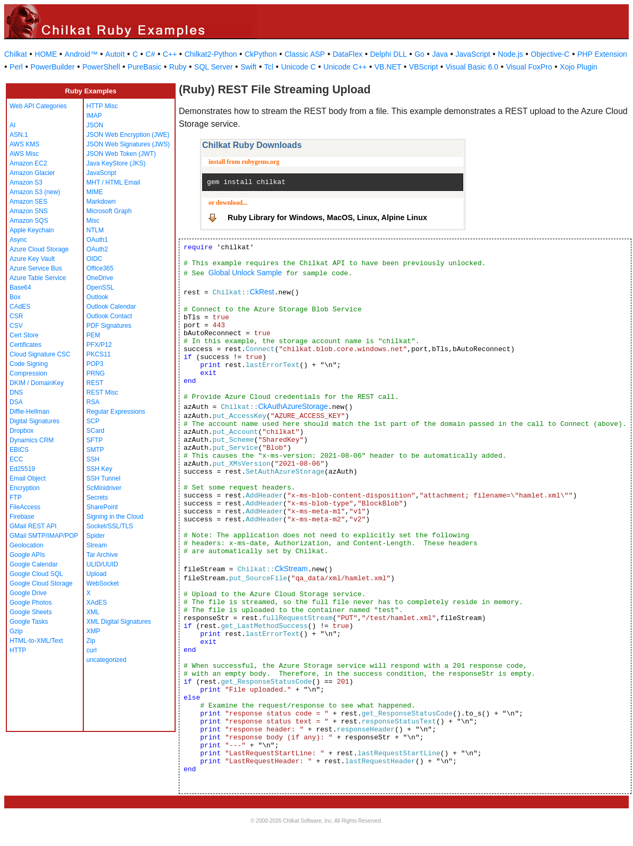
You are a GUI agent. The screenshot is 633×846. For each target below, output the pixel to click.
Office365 (100, 268)
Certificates (25, 344)
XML (93, 612)
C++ (170, 54)
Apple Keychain (32, 230)
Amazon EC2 (28, 163)
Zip (91, 640)
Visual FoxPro (529, 67)
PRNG (95, 373)
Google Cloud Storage (41, 583)
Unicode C (298, 67)
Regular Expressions (115, 411)
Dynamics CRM (32, 440)
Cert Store (24, 335)
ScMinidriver (104, 488)
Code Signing (29, 364)
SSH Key (99, 469)
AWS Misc (24, 154)
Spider (95, 535)
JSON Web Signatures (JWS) (128, 144)
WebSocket (102, 583)
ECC (16, 459)
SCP (93, 421)
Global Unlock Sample (245, 272)
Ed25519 (22, 469)
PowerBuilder (52, 67)
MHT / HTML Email (113, 182)
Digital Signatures (34, 421)
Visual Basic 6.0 (472, 67)
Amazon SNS (29, 211)
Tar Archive (102, 555)
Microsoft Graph (109, 211)
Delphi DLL (388, 54)
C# (150, 54)
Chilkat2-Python (211, 54)
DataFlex (347, 54)
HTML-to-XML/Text (36, 640)
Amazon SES (28, 201)
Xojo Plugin (578, 67)
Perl (16, 67)
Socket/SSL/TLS (109, 526)
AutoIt (115, 54)
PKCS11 (98, 354)
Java (440, 54)
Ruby (178, 67)
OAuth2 (97, 249)
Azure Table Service (38, 278)
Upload (96, 574)
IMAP (94, 115)
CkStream (291, 568)
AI (12, 125)
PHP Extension (602, 54)
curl (91, 650)
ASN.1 (19, 134)
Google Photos (30, 602)
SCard (95, 430)
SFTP (94, 440)
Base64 (20, 287)
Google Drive (28, 593)
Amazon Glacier (32, 173)
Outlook (97, 297)
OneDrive (100, 278)
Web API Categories (38, 106)
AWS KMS (24, 144)
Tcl (268, 67)
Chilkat (15, 54)
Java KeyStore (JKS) (115, 163)
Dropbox (21, 430)
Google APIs (27, 555)
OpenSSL (100, 287)
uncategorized (106, 660)
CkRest (262, 291)
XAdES (96, 602)
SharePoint (102, 507)
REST (94, 383)
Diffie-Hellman (29, 411)
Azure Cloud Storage (39, 249)
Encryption (25, 488)
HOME (45, 54)
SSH (93, 459)
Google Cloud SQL (36, 574)
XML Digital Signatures (118, 621)
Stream (96, 545)
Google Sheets (30, 612)
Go (419, 54)
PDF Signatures (109, 325)
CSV (16, 325)
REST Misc (102, 392)
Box (15, 297)
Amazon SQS (29, 220)
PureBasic (145, 67)
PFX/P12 (99, 344)
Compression (28, 373)
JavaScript (473, 54)
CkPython (261, 54)
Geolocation (27, 545)
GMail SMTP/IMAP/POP (44, 535)
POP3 (94, 364)
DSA (16, 402)
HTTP (18, 650)
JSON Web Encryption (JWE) (127, 134)
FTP (16, 497)
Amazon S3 (26, 182)
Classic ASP (304, 54)
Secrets (97, 497)
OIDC (94, 259)
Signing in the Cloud (114, 516)
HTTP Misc (102, 106)
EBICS (19, 449)
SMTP (95, 449)
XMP (93, 631)
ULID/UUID (102, 564)
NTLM (95, 230)
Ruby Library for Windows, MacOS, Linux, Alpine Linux (327, 217)
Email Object (28, 478)
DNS (16, 392)
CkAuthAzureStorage (293, 406)
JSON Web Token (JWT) (121, 154)
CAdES (20, 306)
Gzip (16, 631)
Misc (93, 220)
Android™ (81, 54)
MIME (94, 192)
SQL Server (213, 67)
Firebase (22, 516)
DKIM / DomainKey (37, 383)
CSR (16, 316)
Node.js (510, 54)
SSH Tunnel (103, 478)
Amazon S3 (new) (35, 192)
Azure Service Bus (36, 268)
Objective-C (550, 54)
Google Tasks (29, 621)
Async (18, 239)
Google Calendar (34, 564)
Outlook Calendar (111, 306)
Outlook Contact (109, 316)
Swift (248, 67)
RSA (93, 402)
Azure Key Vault (32, 259)
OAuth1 (97, 239)
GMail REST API (33, 526)
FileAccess (25, 507)
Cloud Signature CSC (40, 354)
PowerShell (101, 67)
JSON (94, 125)
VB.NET (388, 67)
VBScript (423, 67)
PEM (93, 335)
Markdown (101, 201)
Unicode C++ (345, 67)
